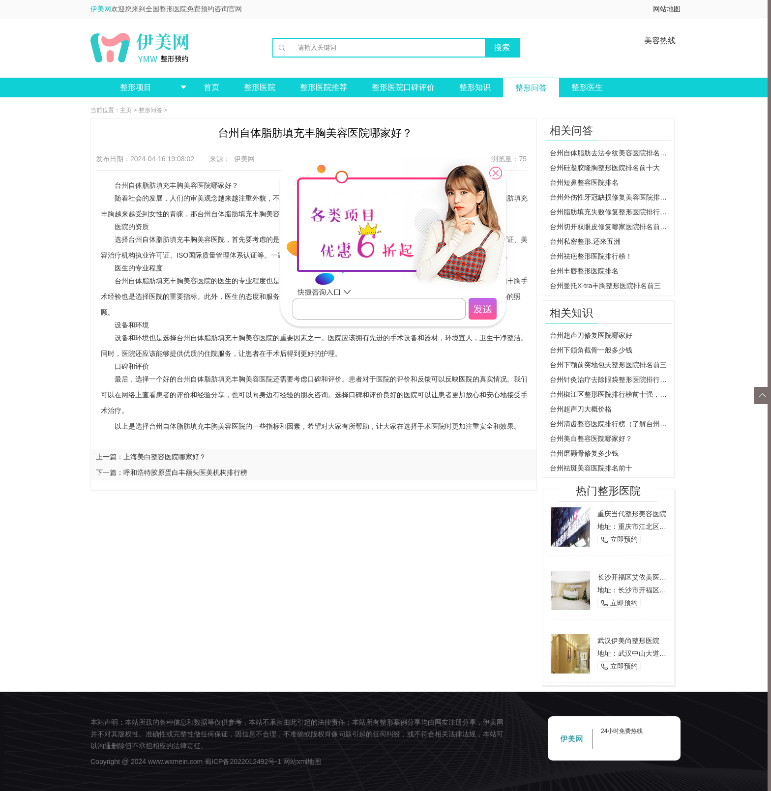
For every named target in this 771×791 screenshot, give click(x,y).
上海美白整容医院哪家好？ (164, 457)
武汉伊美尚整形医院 (628, 641)
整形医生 (587, 87)
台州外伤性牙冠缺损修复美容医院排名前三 (611, 197)
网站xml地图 (302, 761)
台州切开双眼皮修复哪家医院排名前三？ (611, 227)
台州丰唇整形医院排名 (584, 271)
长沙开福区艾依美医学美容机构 (645, 577)
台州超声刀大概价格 (581, 409)
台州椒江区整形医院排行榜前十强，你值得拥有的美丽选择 (611, 394)
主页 (126, 110)
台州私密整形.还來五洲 (585, 241)
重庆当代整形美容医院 (631, 514)
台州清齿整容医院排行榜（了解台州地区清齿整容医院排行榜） (611, 424)
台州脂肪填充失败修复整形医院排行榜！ (611, 212)
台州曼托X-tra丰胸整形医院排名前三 (605, 286)
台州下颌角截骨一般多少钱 (591, 350)
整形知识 (475, 87)
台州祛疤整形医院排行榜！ (591, 256)
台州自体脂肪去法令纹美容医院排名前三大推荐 (611, 153)
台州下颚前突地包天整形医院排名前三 (608, 365)
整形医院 (259, 87)
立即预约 (619, 539)
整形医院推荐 (323, 87)
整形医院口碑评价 (403, 87)
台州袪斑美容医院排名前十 (591, 468)
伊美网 (100, 9)
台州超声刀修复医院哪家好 (591, 335)
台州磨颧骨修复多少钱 (584, 453)
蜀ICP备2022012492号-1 (243, 761)
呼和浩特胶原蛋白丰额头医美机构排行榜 (185, 472)
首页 (211, 87)
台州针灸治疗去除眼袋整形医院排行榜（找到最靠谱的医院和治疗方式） (611, 379)
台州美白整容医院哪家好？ (591, 438)
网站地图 (667, 9)
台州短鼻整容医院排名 (584, 182)
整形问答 (531, 88)
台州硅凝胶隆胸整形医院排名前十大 (605, 168)
